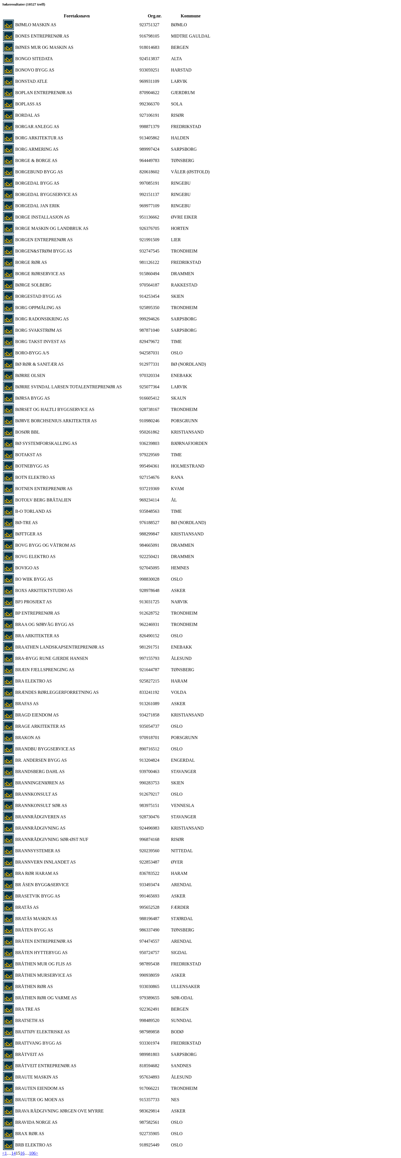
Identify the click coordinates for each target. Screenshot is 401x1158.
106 (32, 1153)
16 (22, 1153)
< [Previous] (3, 1153)
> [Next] (37, 1153)
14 (13, 1153)
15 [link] (18, 1153)
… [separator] (9, 1153)
